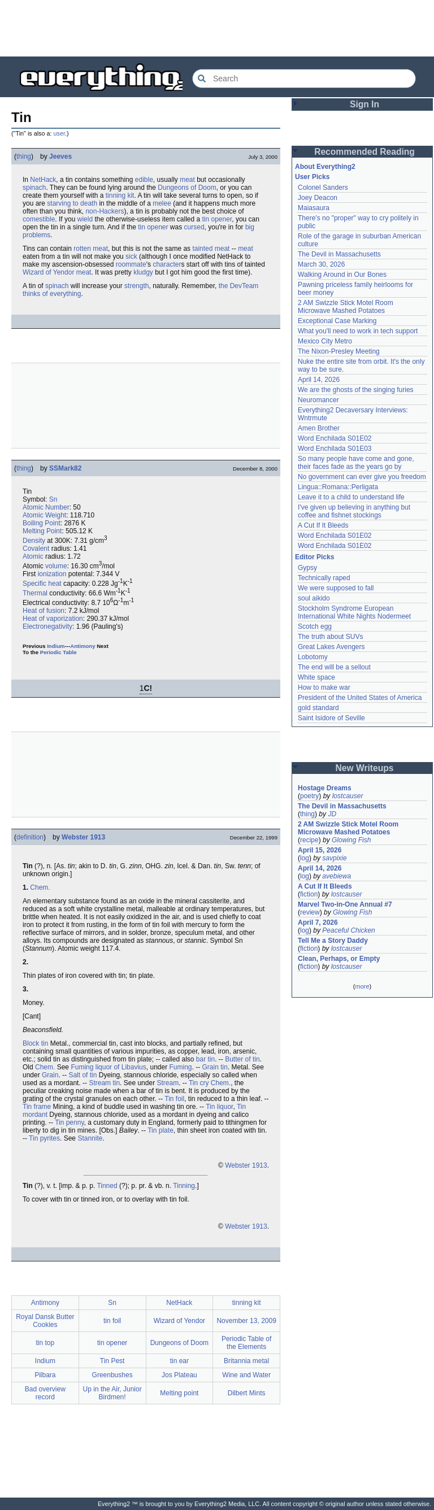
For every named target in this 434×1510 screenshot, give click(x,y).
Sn (53, 499)
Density (34, 541)
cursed (194, 227)
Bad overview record (45, 1393)
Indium (55, 646)
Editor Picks (314, 557)
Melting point (179, 1393)
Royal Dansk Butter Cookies (45, 1321)
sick (131, 256)
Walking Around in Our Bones (342, 274)
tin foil (112, 1321)
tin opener (217, 219)
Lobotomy (313, 657)
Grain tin (215, 1067)
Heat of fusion (43, 611)
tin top (45, 1343)
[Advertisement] (217, 28)
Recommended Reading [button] (364, 151)
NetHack (43, 180)
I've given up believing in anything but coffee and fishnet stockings (354, 511)
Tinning (184, 1186)
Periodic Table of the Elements (247, 1343)
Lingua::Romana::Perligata (338, 487)
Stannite (89, 1138)
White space (316, 677)
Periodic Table (58, 652)
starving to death (72, 203)
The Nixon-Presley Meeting (339, 351)
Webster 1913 (83, 837)
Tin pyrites (44, 1138)
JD (332, 814)
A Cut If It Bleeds (323, 525)
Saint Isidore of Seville (331, 718)
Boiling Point (41, 523)
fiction (309, 894)
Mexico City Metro (325, 341)
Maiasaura (313, 208)
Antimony (82, 646)
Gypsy (307, 568)
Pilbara (44, 1375)
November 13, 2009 (246, 1321)
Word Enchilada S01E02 (335, 438)
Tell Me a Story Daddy (333, 941)
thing (23, 156)
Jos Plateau (179, 1375)
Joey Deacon (317, 198)
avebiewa (336, 876)
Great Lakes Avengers (331, 647)
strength (136, 286)
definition (30, 837)
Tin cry (199, 1083)
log (304, 858)
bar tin (205, 1059)
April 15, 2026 (319, 850)
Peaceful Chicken (348, 930)
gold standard (318, 708)
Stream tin (104, 1083)
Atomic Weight (44, 515)
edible (144, 180)
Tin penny (69, 1122)
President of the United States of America (360, 698)
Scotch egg (315, 626)
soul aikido (314, 598)
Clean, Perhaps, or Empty (339, 959)
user (59, 133)
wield (85, 219)
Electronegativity (47, 626)
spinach (34, 188)
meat (187, 180)
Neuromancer (318, 400)
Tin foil (174, 1099)
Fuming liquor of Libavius (108, 1067)
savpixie (334, 858)
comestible (39, 219)
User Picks (312, 177)
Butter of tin (242, 1059)
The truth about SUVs (330, 637)
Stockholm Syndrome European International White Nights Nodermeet (354, 612)
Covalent (36, 548)
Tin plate (160, 1130)
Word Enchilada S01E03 (335, 448)
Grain (50, 1075)
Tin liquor (219, 1107)
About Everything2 (325, 167)
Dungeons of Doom (187, 188)
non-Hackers (104, 211)
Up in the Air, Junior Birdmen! (112, 1393)
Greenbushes (112, 1375)
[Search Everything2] (304, 78)
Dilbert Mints (247, 1393)
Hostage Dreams (324, 788)
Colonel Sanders (323, 188)
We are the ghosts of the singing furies (356, 390)
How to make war (324, 687)
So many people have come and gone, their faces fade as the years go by (356, 463)
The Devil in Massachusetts (339, 254)
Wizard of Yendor (48, 272)
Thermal (35, 593)
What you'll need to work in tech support (358, 331)
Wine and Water (246, 1375)
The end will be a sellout (334, 667)
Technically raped (324, 578)
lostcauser (347, 796)
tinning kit (120, 195)
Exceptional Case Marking (337, 321)
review (310, 912)
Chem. (40, 887)
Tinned (107, 1186)
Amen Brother (319, 428)
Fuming (181, 1067)
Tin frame (37, 1107)
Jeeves (60, 156)
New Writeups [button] (365, 768)
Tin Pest (112, 1361)
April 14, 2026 (319, 380)
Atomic (33, 556)
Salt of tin (82, 1075)
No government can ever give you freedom (362, 477)
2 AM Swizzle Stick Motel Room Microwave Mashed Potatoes (345, 307)
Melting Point (42, 531)
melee (162, 203)
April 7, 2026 (318, 922)
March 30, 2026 (321, 264)
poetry (309, 796)
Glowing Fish (351, 840)
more (362, 986)
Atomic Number (46, 507)
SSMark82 (65, 468)
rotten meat (90, 249)
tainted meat (210, 249)
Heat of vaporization (53, 619)
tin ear (179, 1361)
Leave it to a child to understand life (351, 497)
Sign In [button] (364, 104)
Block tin (35, 1043)
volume (56, 566)
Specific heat (42, 584)
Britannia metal (246, 1361)
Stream (168, 1083)
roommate (131, 264)
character (167, 264)
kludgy (143, 272)
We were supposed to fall (336, 588)
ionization (52, 574)
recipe (309, 840)
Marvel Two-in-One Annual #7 (345, 904)
